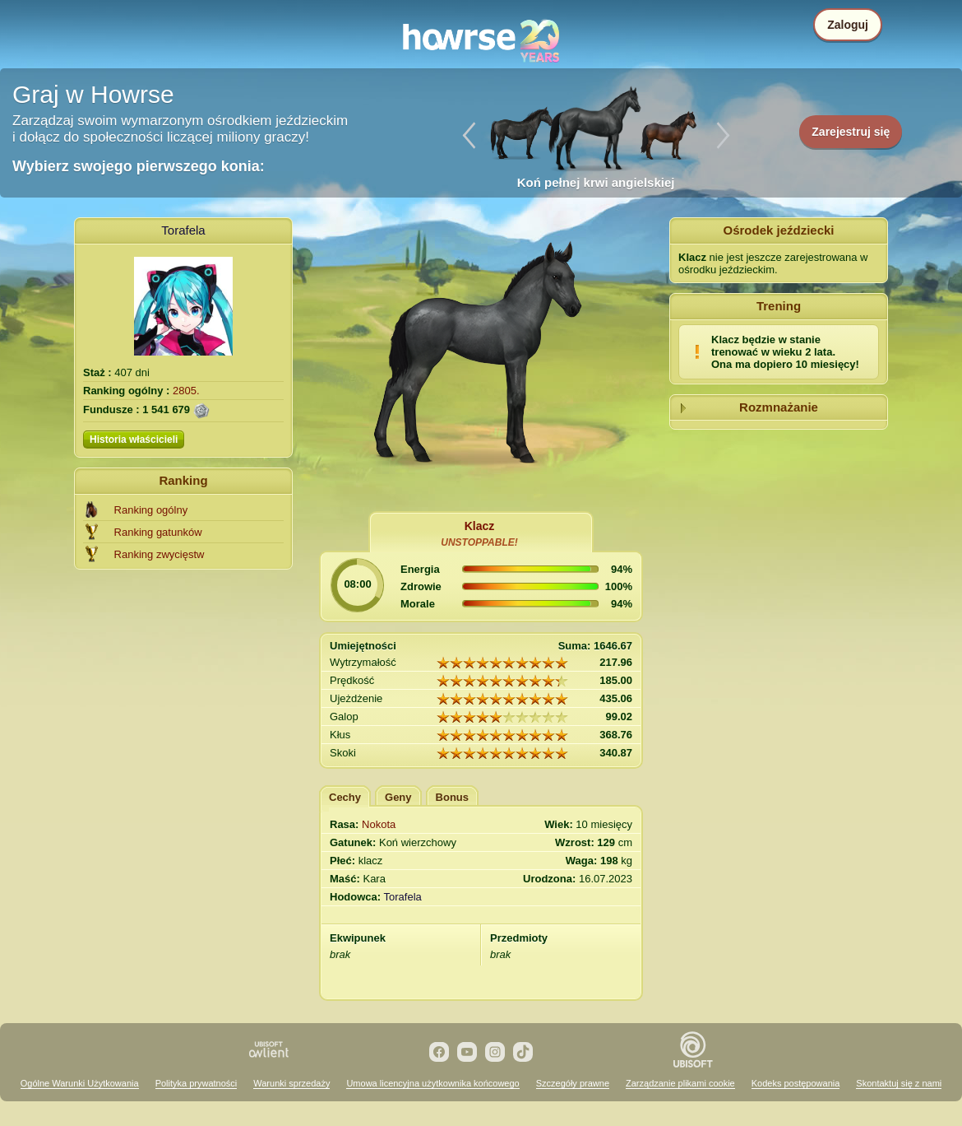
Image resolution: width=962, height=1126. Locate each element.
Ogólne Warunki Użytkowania (80, 1083)
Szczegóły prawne (572, 1083)
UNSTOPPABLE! (479, 542)
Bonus (452, 797)
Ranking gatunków (158, 532)
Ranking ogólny (151, 510)
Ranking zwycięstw (159, 554)
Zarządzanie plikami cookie (680, 1083)
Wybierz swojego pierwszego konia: (138, 166)
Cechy (345, 797)
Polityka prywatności (196, 1083)
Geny (398, 797)
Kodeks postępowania (796, 1083)
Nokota (378, 824)
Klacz (480, 526)
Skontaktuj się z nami (898, 1083)
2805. (186, 390)
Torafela (183, 230)
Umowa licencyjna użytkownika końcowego (432, 1083)
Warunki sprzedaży (291, 1083)
